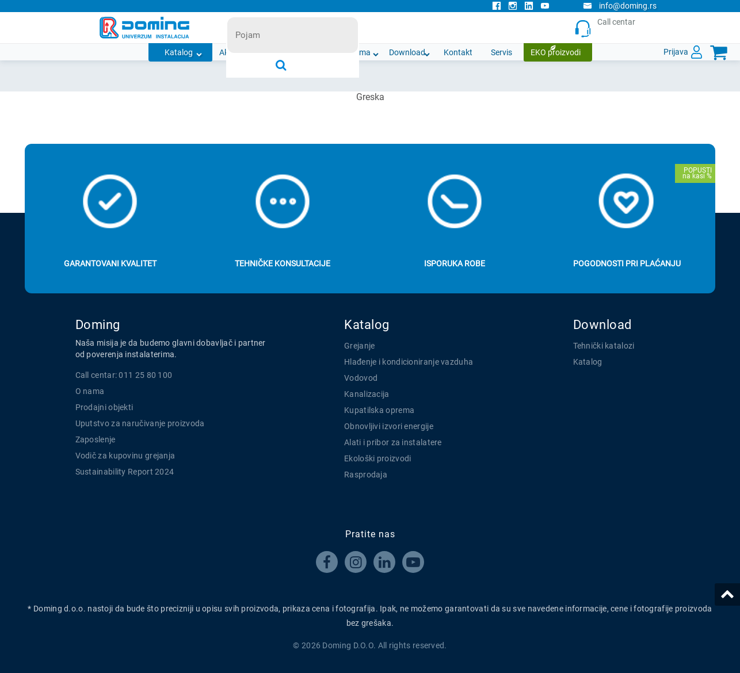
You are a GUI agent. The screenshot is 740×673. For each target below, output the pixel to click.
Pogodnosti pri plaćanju (627, 263)
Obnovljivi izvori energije (388, 426)
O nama (356, 52)
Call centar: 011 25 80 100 (124, 375)
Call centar (607, 28)
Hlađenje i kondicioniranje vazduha (408, 361)
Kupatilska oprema (379, 410)
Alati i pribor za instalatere (393, 442)
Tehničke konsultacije (282, 263)
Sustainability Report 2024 (124, 471)
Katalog (179, 52)
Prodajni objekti (104, 407)
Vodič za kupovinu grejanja (125, 455)
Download (407, 52)
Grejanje (359, 345)
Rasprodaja (365, 474)
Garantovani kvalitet (110, 263)
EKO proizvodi (556, 52)
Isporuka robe (454, 263)
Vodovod (360, 378)
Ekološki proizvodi (377, 458)
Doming (97, 325)
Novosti (310, 52)
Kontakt (458, 52)
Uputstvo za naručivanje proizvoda (140, 423)
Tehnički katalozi (604, 345)
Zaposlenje (95, 439)
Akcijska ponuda (248, 52)
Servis (501, 52)
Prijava (675, 51)
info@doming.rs (620, 5)
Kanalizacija (367, 394)
